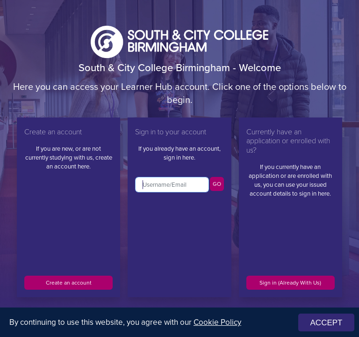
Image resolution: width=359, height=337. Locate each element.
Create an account (69, 282)
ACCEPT (326, 322)
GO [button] (217, 184)
